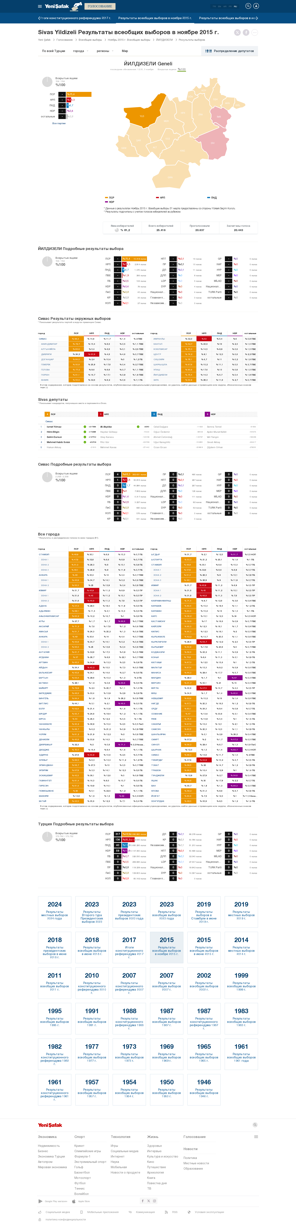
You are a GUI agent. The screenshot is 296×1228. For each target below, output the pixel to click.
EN (219, 6)
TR (214, 6)
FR (230, 6)
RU (235, 6)
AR (224, 6)
